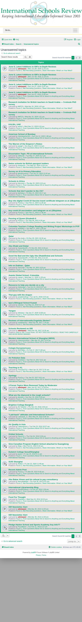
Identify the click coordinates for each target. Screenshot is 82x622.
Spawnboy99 (22, 248)
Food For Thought (17, 497)
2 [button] (76, 57)
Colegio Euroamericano (20, 348)
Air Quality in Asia (17, 424)
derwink (21, 397)
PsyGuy (21, 203)
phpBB (33, 552)
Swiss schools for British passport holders (29, 163)
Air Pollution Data (17, 358)
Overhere (21, 360)
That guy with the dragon (20, 295)
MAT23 (20, 106)
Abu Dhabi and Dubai (18, 246)
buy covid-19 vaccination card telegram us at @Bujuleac (35, 210)
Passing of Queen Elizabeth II (22, 218)
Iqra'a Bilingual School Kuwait (23, 303)
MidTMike (21, 350)
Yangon (12, 311)
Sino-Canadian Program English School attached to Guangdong (39, 444)
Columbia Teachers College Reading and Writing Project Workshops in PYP (44, 226)
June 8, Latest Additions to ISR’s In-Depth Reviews (32, 67)
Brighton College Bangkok (21, 405)
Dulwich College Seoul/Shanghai (24, 452)
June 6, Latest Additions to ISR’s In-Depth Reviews (32, 84)
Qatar (11, 236)
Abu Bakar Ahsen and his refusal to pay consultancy (33, 479)
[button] (79, 58)
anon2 (20, 126)
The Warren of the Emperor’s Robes (25, 144)
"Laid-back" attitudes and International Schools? (31, 415)
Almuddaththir (23, 481)
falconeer (21, 183)
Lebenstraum (22, 426)
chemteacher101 (24, 136)
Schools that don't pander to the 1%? (26, 191)
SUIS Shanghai (16, 462)
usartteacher (22, 322)
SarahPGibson (23, 489)
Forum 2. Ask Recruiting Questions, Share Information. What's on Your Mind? (44, 70)
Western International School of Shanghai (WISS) (32, 338)
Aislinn (20, 464)
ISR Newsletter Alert (18, 507)
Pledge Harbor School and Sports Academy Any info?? (34, 525)
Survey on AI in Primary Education (25, 171)
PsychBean (22, 527)
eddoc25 (21, 156)
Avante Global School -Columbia (24, 275)
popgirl (20, 146)
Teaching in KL (16, 367)
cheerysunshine (23, 340)
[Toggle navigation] (41, 30)
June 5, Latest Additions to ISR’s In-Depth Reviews (32, 92)
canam (20, 277)
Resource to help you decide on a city (26, 285)
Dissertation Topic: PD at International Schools (31, 154)
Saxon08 (21, 267)
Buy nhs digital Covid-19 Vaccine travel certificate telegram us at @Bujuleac (44, 201)
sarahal (20, 305)
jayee (20, 454)
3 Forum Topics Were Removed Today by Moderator (33, 385)
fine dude (21, 238)
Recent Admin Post (18, 470)
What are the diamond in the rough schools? (29, 395)
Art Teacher (22, 407)
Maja (19, 446)
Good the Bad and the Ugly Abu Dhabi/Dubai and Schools (36, 256)
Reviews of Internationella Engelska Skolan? (29, 320)
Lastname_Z (22, 417)
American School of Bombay (22, 134)
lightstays (21, 193)
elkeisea (21, 313)
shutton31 (21, 165)
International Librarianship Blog (23, 487)
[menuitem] (16, 39)
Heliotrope (21, 287)
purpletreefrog (23, 297)
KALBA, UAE (15, 124)
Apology (12, 375)
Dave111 (21, 436)
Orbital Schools (16, 434)
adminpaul (22, 69)
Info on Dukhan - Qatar (19, 265)
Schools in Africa (17, 181)
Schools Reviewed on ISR (21, 328)
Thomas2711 (22, 370)
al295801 (21, 228)
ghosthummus (23, 173)
